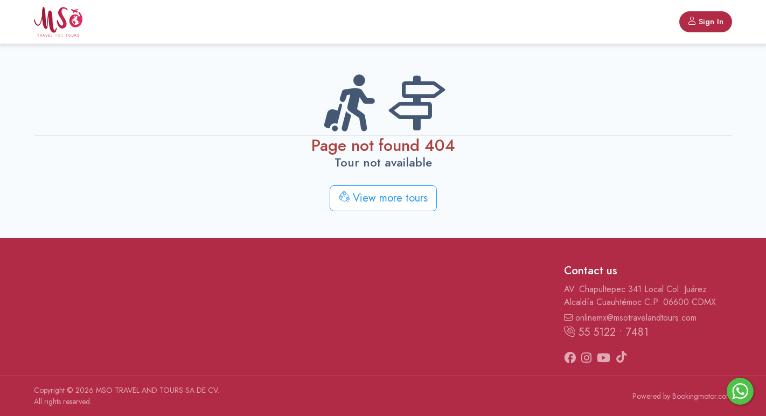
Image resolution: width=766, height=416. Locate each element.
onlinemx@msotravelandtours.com (630, 317)
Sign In (705, 21)
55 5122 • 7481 (606, 332)
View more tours (383, 198)
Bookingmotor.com (702, 396)
